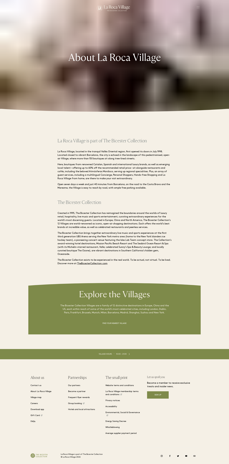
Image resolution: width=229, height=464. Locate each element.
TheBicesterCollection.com (92, 263)
